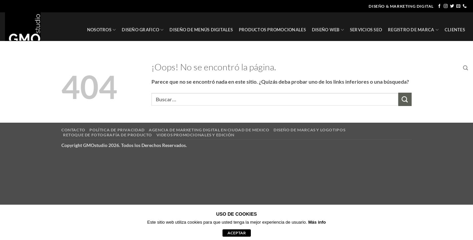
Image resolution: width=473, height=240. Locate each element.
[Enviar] (405, 99)
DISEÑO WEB (328, 30)
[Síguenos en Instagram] (446, 6)
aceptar (236, 232)
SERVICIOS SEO (366, 29)
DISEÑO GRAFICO (142, 30)
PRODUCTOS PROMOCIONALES (272, 29)
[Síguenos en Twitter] (452, 6)
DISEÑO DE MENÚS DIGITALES (200, 29)
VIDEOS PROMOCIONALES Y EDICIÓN (195, 134)
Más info (317, 222)
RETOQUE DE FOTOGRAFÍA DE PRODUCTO (107, 134)
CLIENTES (455, 29)
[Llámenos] (465, 6)
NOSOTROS (101, 30)
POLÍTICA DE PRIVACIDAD (116, 129)
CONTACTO (444, 68)
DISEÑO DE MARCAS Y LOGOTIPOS (309, 129)
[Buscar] (465, 68)
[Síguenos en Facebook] (439, 6)
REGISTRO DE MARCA (413, 30)
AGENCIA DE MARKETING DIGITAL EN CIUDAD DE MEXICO (209, 129)
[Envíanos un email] (458, 6)
